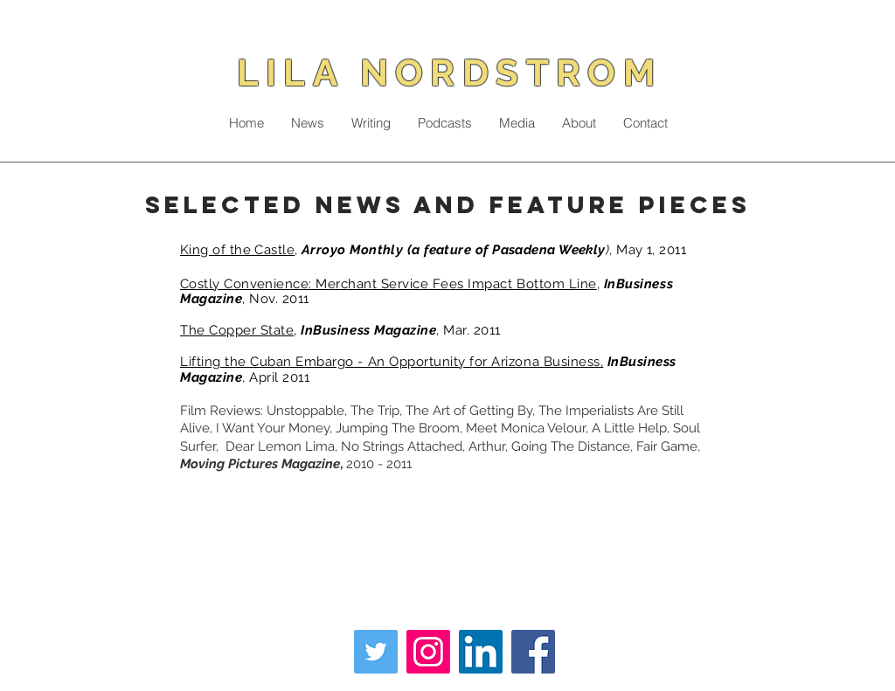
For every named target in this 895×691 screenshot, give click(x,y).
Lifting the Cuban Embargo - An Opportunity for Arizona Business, (391, 362)
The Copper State (237, 330)
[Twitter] (376, 652)
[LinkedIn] (481, 652)
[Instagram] (428, 652)
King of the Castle (237, 250)
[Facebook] (533, 652)
